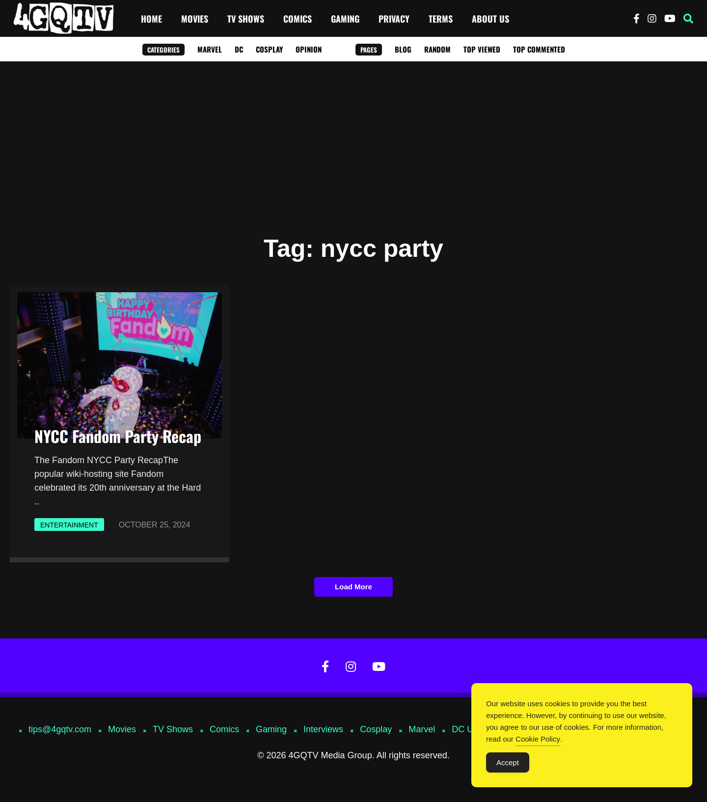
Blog (403, 49)
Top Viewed (481, 49)
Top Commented (539, 49)
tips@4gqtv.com (59, 729)
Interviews (323, 729)
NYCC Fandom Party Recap (117, 435)
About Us (490, 18)
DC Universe (477, 729)
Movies (194, 18)
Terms (441, 18)
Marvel (209, 49)
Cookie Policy (538, 739)
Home (151, 18)
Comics (297, 18)
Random (437, 49)
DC (239, 49)
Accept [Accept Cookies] (507, 763)
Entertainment (69, 525)
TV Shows (245, 18)
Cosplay (269, 49)
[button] (688, 18)
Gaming (345, 18)
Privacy (394, 18)
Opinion (309, 49)
